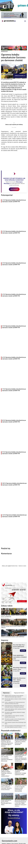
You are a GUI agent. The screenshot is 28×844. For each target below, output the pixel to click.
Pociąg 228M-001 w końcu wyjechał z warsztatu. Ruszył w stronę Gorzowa (14, 716)
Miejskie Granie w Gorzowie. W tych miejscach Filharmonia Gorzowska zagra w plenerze (14, 696)
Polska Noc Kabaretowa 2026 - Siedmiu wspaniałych (19, 680)
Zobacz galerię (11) (20, 75)
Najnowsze (6, 692)
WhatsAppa (7, 183)
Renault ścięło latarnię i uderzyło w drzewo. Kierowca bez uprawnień (15, 699)
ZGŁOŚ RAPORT (14, 189)
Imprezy (4, 640)
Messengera (19, 182)
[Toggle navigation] (25, 21)
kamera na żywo (22, 565)
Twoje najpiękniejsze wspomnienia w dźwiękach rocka (20, 657)
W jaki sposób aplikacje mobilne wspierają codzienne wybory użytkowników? (15, 710)
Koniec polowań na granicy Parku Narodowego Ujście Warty (15, 723)
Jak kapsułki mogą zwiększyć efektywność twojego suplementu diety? (15, 713)
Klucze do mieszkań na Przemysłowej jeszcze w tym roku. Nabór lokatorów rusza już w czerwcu (15, 726)
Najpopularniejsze (19, 693)
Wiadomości (4, 51)
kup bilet (23, 650)
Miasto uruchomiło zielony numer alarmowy (12, 636)
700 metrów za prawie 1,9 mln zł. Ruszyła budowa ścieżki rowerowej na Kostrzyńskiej (15, 720)
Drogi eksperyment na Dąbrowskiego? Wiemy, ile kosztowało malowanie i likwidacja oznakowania (14, 706)
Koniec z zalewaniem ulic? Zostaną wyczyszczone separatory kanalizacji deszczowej (15, 703)
